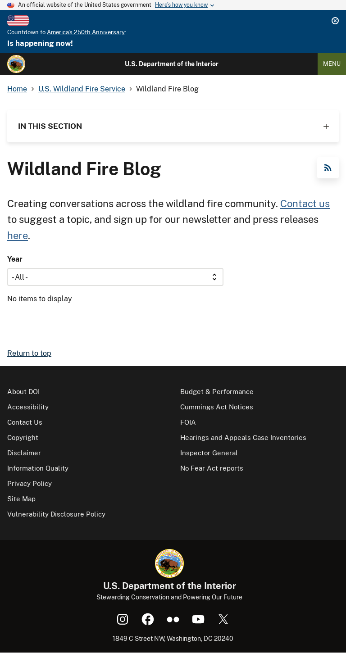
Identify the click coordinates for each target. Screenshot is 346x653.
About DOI (23, 391)
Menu (332, 63)
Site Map (21, 499)
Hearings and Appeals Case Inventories (243, 437)
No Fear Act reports (211, 468)
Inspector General (209, 453)
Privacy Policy (29, 483)
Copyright (22, 437)
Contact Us (24, 422)
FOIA (188, 422)
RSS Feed (328, 167)
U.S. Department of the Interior (172, 64)
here (17, 235)
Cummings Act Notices (216, 407)
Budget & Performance (217, 391)
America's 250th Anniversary (86, 32)
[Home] (16, 64)
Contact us (305, 203)
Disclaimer (24, 453)
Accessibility (28, 407)
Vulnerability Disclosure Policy (56, 514)
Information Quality (37, 468)
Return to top (29, 353)
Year (15, 259)
